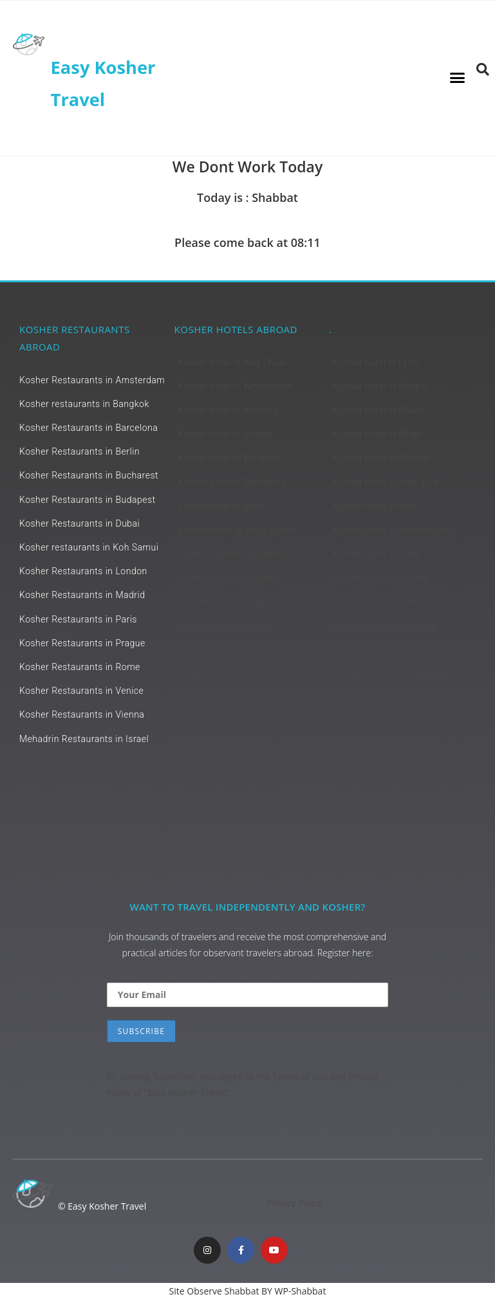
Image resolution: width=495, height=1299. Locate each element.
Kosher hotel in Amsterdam (235, 386)
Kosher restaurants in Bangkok (84, 404)
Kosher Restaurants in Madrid (82, 595)
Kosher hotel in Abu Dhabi (232, 363)
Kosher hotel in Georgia (227, 721)
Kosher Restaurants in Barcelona (88, 427)
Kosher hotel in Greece (226, 745)
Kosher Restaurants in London (83, 571)
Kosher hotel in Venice (379, 721)
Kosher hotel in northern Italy (393, 530)
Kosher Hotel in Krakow (227, 793)
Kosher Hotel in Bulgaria (229, 602)
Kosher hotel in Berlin (223, 506)
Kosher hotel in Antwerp (228, 410)
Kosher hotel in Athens (226, 434)
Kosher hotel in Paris (376, 554)
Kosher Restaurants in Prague (82, 643)
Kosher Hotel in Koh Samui (234, 769)
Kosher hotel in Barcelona (232, 482)
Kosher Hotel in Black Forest (238, 530)
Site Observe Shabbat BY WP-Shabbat (247, 1291)
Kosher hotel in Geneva (227, 697)
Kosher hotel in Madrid (380, 386)
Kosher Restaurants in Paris (78, 619)
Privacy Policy (294, 1203)
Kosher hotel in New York (385, 482)
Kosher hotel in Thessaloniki (391, 673)
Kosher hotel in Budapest (231, 577)
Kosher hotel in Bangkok (229, 458)
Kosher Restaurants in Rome (79, 667)
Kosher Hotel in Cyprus (226, 626)
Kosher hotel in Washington (390, 793)
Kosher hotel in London (227, 817)
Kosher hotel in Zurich (378, 817)
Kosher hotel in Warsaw (382, 769)
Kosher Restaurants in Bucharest (88, 475)
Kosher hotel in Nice (374, 506)
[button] (457, 78)
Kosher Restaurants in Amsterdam (92, 380)
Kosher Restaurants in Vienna (81, 714)
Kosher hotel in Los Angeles (236, 840)
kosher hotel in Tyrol (375, 697)
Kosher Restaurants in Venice (81, 691)
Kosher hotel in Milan (377, 434)
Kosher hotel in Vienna (379, 745)
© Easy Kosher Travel (102, 1206)
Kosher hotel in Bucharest (232, 554)
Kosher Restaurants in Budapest (87, 500)
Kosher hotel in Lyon (375, 363)
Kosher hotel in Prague (380, 577)
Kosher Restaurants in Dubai (79, 523)
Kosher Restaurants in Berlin (79, 451)
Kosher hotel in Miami (378, 410)
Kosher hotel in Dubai (223, 649)
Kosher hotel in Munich (380, 458)
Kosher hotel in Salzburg (383, 626)
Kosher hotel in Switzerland (390, 649)
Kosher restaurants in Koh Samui (88, 547)
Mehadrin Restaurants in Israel (84, 739)
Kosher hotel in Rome (377, 602)
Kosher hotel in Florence (229, 673)
